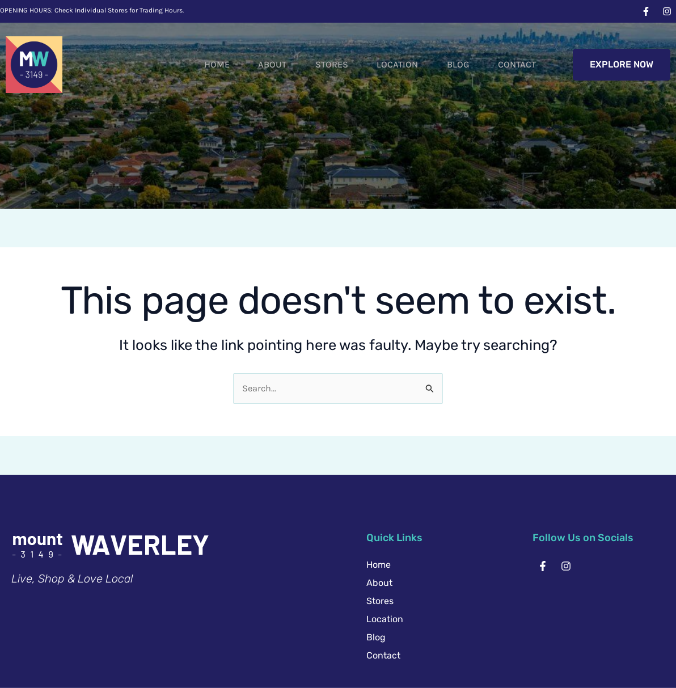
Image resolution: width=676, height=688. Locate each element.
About (253, 64)
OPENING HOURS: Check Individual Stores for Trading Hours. (92, 10)
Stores (318, 64)
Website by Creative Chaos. (436, 654)
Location (389, 64)
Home (192, 64)
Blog (455, 64)
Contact (520, 64)
